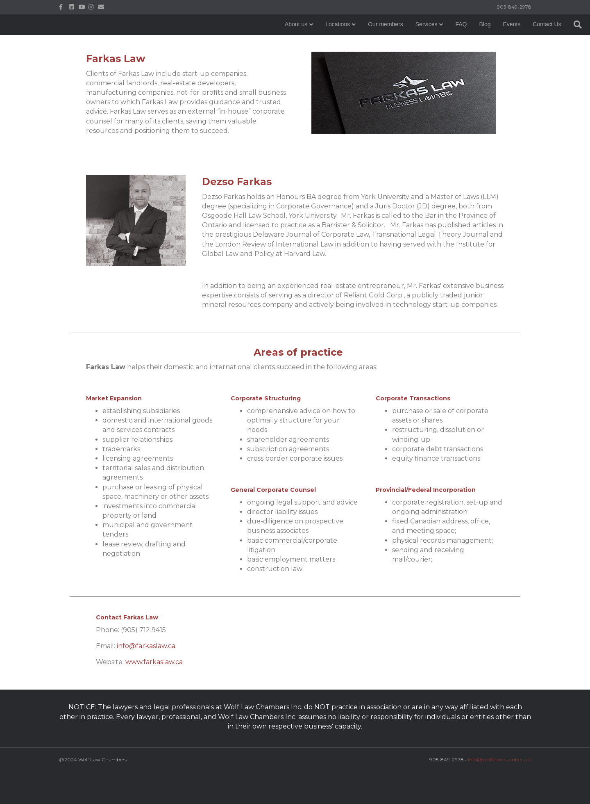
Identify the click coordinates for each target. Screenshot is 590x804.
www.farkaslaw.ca (154, 662)
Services (376, 40)
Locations (287, 40)
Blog (434, 40)
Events (461, 40)
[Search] (524, 41)
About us (245, 40)
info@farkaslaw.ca (146, 646)
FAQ (410, 40)
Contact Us (496, 40)
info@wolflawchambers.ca (499, 759)
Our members (335, 40)
